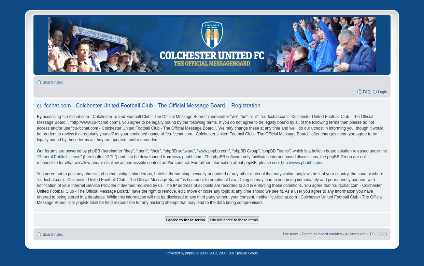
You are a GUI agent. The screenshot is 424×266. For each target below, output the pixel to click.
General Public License (59, 156)
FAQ (366, 92)
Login (382, 92)
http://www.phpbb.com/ (301, 162)
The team (290, 234)
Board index (53, 82)
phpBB (190, 253)
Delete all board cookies (322, 234)
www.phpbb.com (187, 156)
